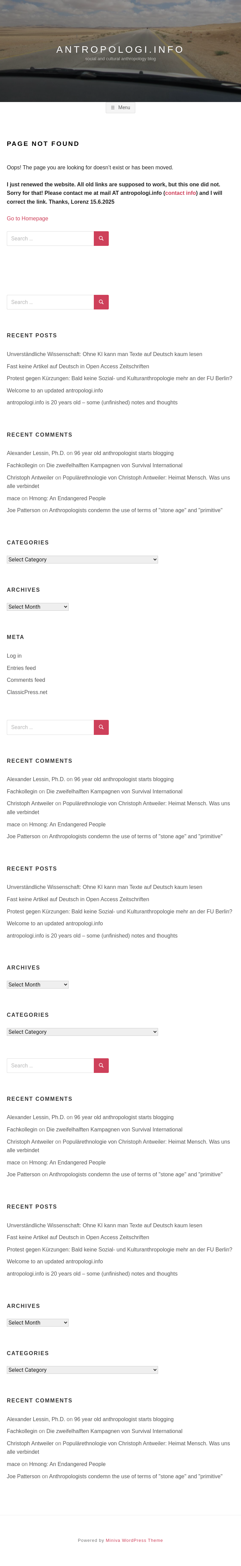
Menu (123, 107)
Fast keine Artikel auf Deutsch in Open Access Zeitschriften (78, 366)
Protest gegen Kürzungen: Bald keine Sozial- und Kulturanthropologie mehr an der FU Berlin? (120, 378)
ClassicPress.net (27, 692)
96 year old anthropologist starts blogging (124, 453)
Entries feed (21, 668)
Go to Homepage (27, 218)
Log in (14, 656)
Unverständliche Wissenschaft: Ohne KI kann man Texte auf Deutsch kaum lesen (104, 354)
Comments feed (26, 680)
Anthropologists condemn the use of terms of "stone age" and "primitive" (136, 510)
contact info (180, 193)
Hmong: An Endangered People (67, 498)
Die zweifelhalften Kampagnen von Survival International (115, 465)
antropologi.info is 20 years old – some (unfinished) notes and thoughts (92, 402)
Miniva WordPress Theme (134, 1540)
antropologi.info (120, 49)
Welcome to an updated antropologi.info (55, 390)
